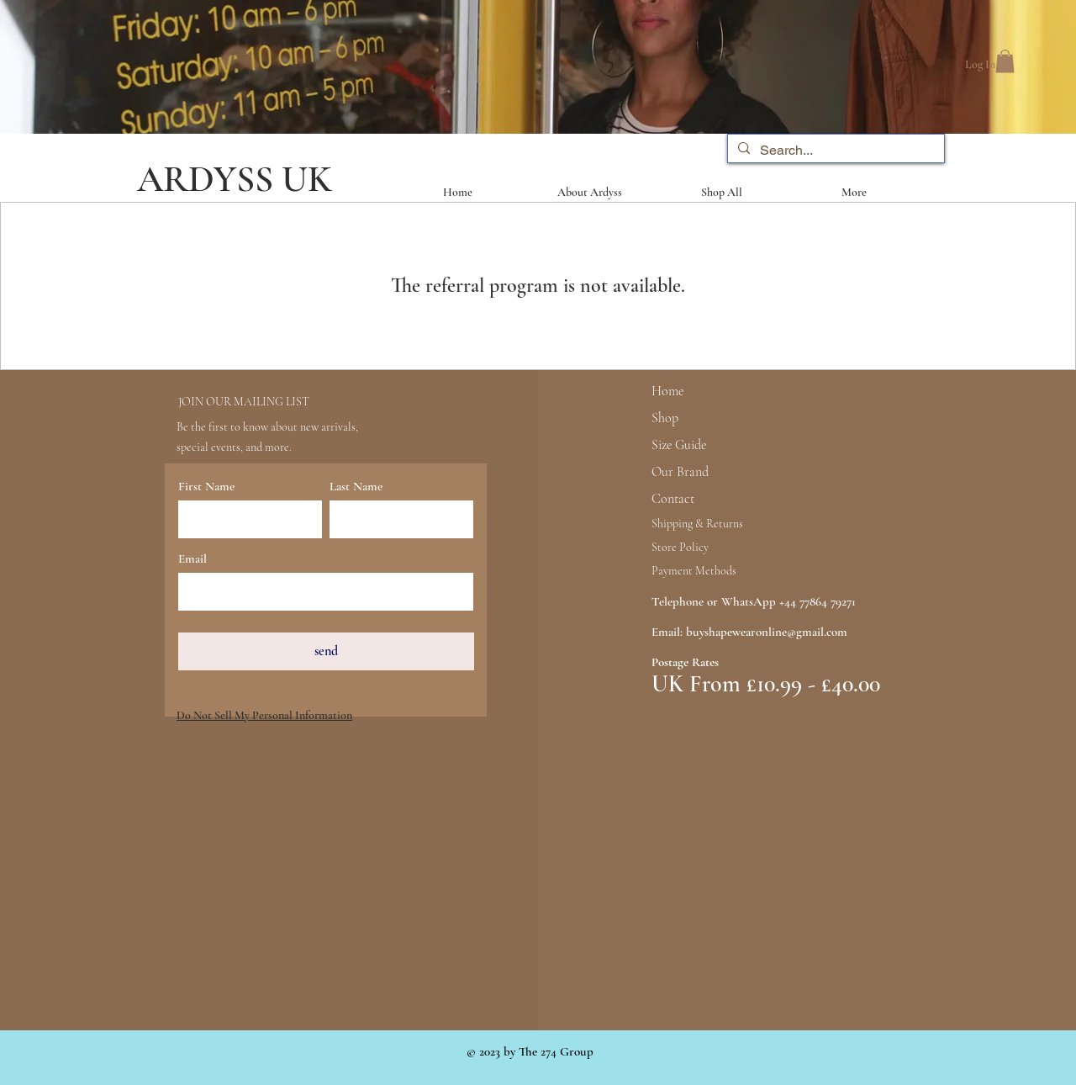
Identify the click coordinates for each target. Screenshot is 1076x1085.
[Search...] (834, 151)
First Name (206, 486)
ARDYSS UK (234, 179)
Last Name (356, 486)
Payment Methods (693, 571)
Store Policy (680, 547)
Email (192, 559)
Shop (664, 418)
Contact (672, 498)
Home (667, 391)
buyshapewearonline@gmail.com (766, 631)
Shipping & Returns (697, 523)
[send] (326, 651)
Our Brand (680, 471)
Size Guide (678, 445)
